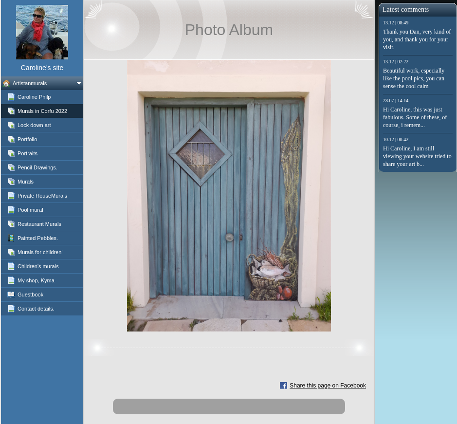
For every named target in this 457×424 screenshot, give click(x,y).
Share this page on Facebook (328, 385)
